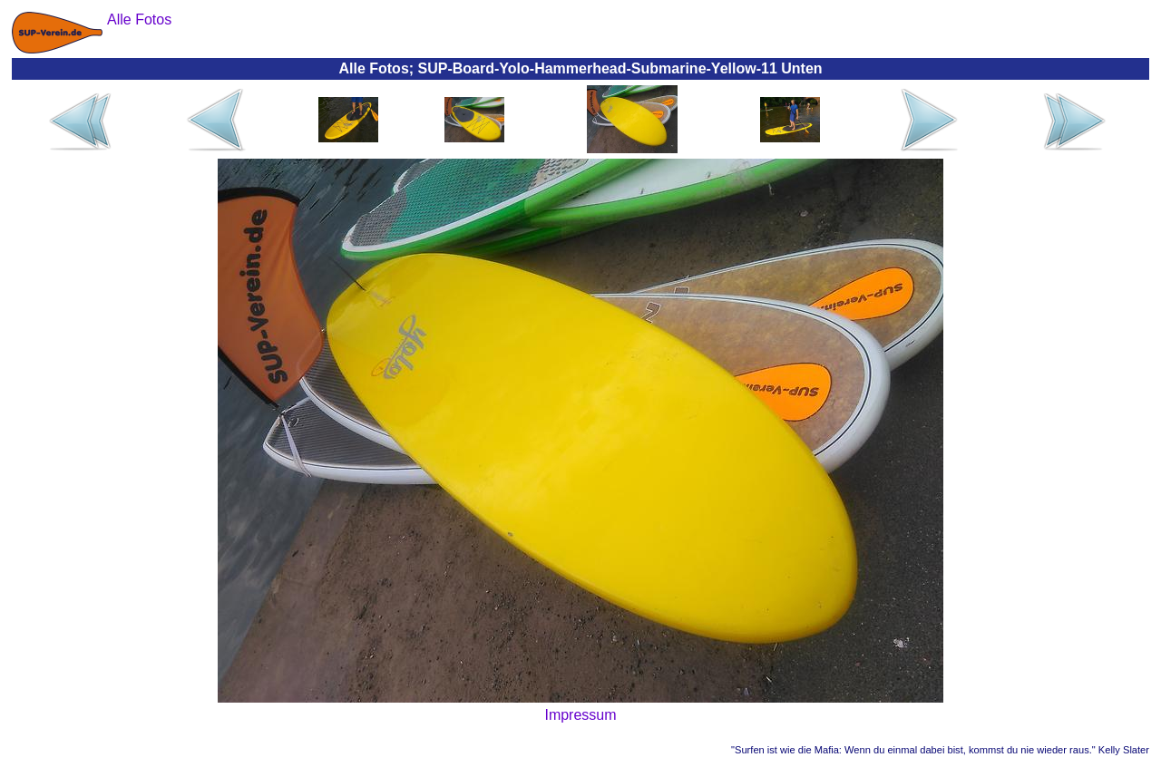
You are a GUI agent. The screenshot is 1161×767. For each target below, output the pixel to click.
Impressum (580, 715)
